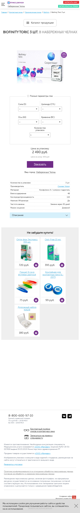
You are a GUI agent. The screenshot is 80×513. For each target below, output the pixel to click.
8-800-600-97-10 (20, 415)
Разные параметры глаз (40, 96)
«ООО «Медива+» (42, 447)
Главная (4, 12)
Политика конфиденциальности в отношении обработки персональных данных (38, 471)
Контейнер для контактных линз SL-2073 (53, 274)
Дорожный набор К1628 (27, 308)
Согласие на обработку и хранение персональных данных (29, 474)
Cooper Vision (64, 186)
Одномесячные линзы (33, 12)
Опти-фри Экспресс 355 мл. (27, 240)
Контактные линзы (16, 12)
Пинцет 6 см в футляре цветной (27, 273)
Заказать (40, 164)
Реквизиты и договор (13, 464)
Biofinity (46, 12)
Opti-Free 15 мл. (53, 239)
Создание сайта (65, 496)
